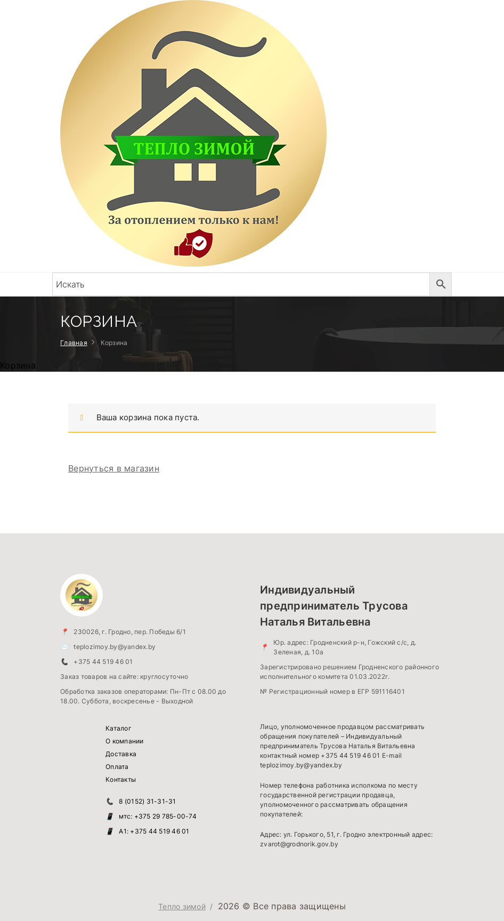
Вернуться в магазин (113, 468)
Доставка (120, 754)
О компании (124, 741)
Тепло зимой (182, 906)
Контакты (120, 779)
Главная (73, 343)
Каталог (118, 728)
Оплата (117, 767)
